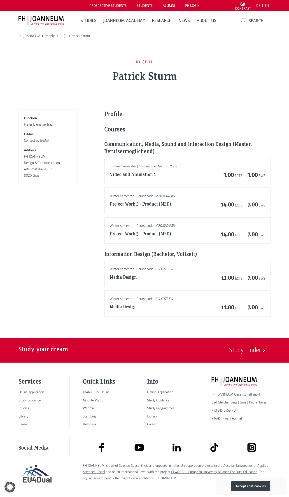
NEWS (184, 20)
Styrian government (97, 478)
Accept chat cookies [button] (251, 486)
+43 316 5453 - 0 (224, 410)
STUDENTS (145, 5)
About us (206, 20)
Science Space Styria (133, 465)
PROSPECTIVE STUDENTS (108, 5)
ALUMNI (169, 5)
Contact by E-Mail (36, 140)
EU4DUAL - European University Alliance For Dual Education (214, 472)
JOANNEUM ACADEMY (124, 20)
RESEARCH (162, 20)
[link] (37, 392)
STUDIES (88, 20)
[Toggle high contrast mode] (243, 5)
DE (258, 5)
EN (267, 5)
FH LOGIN (192, 5)
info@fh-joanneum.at (227, 418)
